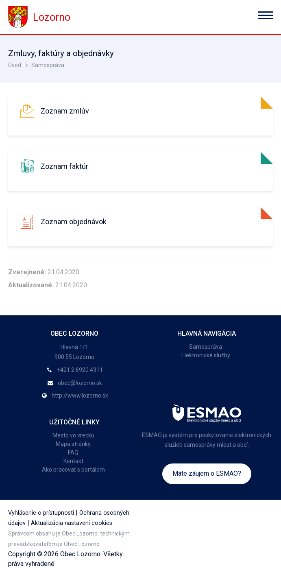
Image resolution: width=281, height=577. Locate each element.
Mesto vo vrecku (73, 435)
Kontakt (73, 461)
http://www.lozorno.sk (80, 395)
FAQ (73, 452)
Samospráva (47, 65)
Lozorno (39, 17)
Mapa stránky (73, 444)
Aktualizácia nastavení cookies (71, 523)
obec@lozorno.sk (80, 383)
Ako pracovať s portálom (73, 469)
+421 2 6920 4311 (80, 370)
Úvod (14, 65)
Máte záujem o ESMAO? (206, 473)
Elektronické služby (205, 355)
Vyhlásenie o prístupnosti (41, 512)
